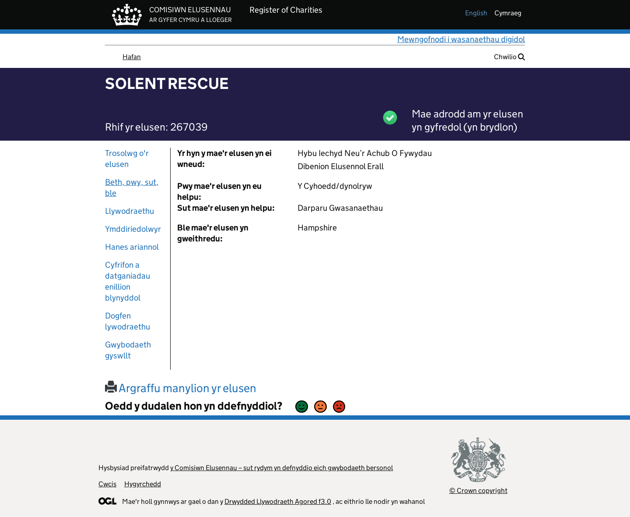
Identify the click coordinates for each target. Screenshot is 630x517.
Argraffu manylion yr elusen (180, 388)
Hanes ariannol (132, 247)
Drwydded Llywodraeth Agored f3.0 (277, 501)
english (476, 13)
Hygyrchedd (142, 484)
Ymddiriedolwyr (133, 229)
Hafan (131, 57)
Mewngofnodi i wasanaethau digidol (461, 39)
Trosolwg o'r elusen (127, 158)
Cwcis (107, 484)
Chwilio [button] (509, 57)
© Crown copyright (478, 490)
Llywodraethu (129, 211)
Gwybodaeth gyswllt (128, 350)
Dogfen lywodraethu (127, 321)
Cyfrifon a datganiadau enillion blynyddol (127, 281)
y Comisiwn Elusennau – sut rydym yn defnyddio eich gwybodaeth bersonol (281, 468)
